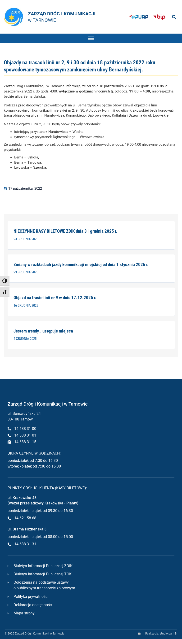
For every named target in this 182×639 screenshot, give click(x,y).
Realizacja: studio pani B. (161, 633)
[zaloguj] (139, 633)
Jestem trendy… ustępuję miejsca (43, 331)
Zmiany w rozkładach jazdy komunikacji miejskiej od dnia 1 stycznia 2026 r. (81, 264)
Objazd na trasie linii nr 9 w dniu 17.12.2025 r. (55, 297)
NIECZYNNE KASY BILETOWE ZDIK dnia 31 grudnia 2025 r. (65, 231)
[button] (174, 17)
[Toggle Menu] (91, 38)
